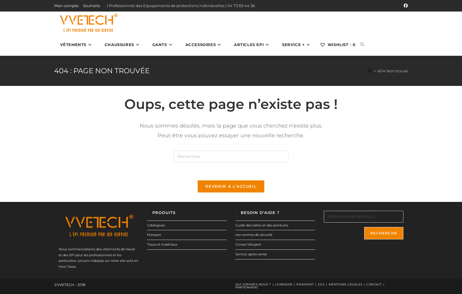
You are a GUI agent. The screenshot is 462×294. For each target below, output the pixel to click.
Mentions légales (345, 284)
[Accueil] (370, 70)
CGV (321, 284)
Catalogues (156, 225)
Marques (154, 235)
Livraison (284, 284)
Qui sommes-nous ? (253, 284)
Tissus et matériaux (162, 244)
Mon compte (66, 5)
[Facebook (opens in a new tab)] (405, 6)
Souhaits (91, 5)
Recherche (383, 233)
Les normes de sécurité (254, 235)
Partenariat (246, 287)
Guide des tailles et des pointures (261, 225)
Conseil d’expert (248, 244)
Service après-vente (251, 254)
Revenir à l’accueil (231, 186)
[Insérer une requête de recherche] (231, 156)
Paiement (305, 284)
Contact (374, 284)
